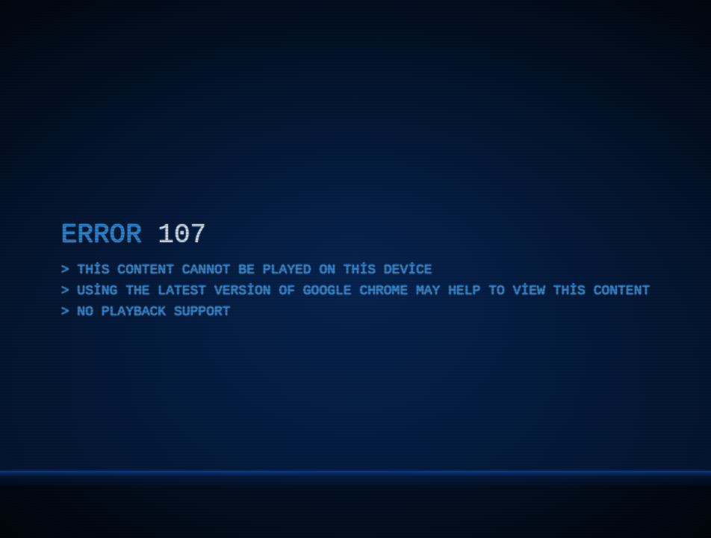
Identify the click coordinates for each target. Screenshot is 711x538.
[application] (355, 269)
